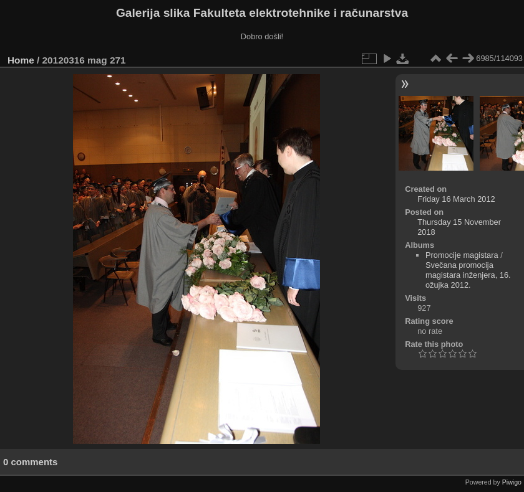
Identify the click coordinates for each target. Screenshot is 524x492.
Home (20, 60)
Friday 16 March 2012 (456, 199)
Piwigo (512, 482)
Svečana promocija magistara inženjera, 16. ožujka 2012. (468, 275)
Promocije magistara (461, 255)
